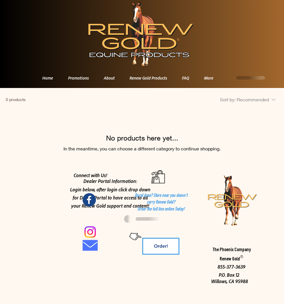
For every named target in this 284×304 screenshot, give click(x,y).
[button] (106, 78)
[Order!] (160, 246)
